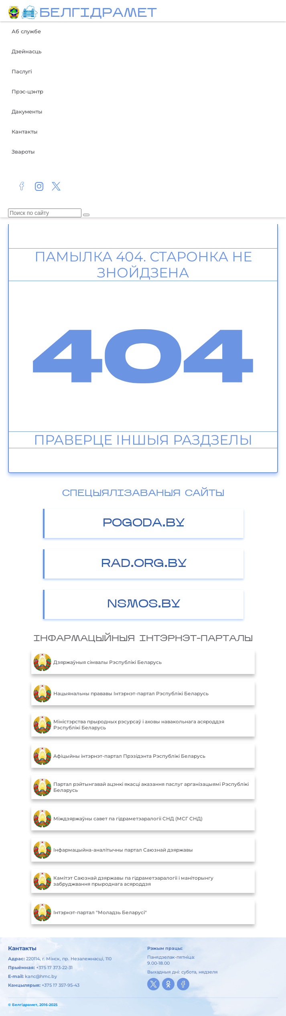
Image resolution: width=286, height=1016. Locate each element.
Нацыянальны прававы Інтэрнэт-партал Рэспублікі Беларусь (121, 693)
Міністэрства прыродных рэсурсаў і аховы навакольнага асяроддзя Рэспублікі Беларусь (128, 724)
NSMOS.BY (144, 604)
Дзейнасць (26, 51)
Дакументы (27, 111)
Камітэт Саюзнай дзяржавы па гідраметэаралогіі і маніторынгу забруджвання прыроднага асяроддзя (123, 881)
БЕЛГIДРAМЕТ (98, 13)
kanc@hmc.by (41, 976)
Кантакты (24, 131)
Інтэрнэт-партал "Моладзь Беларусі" (90, 912)
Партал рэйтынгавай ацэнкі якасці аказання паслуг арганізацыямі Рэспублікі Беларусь (141, 787)
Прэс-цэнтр (27, 91)
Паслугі (22, 71)
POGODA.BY (144, 523)
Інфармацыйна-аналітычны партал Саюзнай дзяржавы (113, 850)
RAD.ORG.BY (144, 564)
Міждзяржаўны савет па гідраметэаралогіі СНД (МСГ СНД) (118, 818)
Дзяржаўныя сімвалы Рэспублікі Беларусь (97, 662)
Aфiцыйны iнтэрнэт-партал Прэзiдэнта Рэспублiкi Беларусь (119, 756)
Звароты (23, 151)
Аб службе (26, 31)
